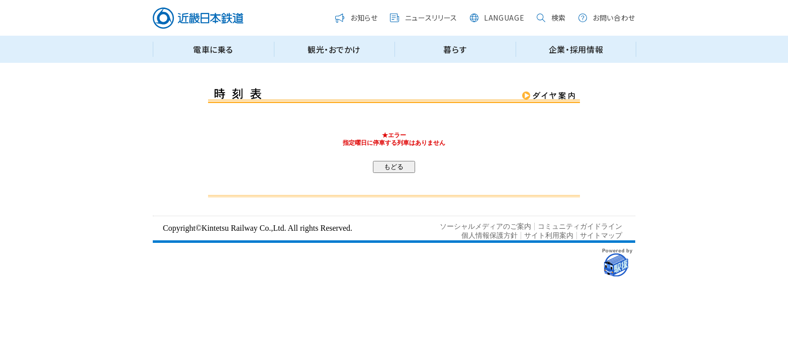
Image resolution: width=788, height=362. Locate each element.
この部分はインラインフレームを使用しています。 (394, 36)
